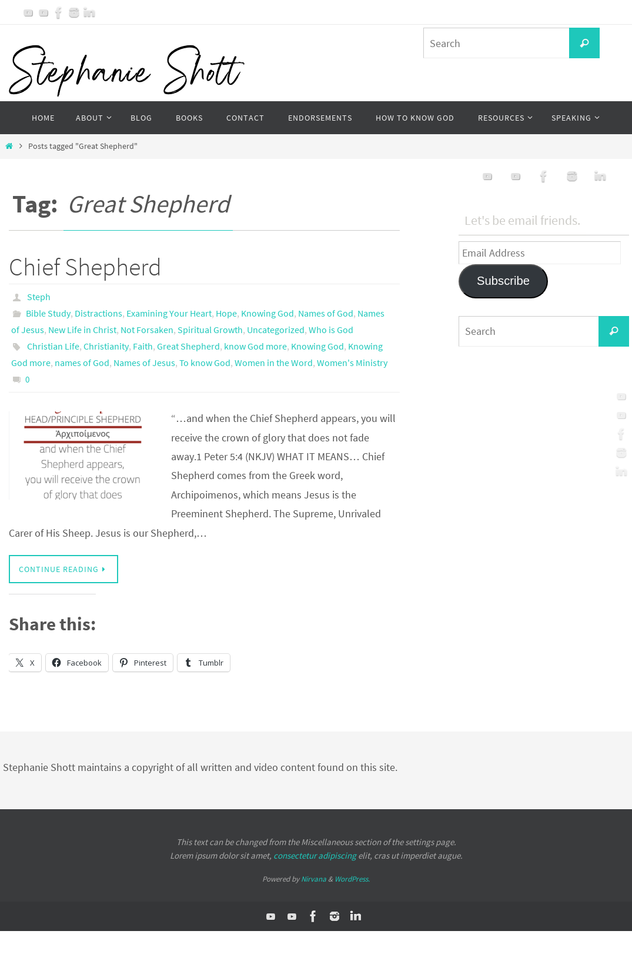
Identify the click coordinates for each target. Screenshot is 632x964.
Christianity (106, 346)
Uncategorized (276, 329)
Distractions (98, 313)
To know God (204, 362)
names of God (82, 362)
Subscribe (503, 280)
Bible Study (48, 313)
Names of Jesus (144, 362)
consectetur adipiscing (314, 855)
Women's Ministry (352, 362)
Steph (39, 297)
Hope (226, 313)
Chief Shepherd (85, 266)
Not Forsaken (147, 329)
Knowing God (267, 313)
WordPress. (352, 879)
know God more (255, 346)
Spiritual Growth (210, 329)
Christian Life (53, 346)
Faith (143, 346)
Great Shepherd (188, 346)
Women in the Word (274, 362)
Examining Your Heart (169, 313)
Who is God (331, 329)
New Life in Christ (82, 329)
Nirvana (313, 879)
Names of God (325, 313)
